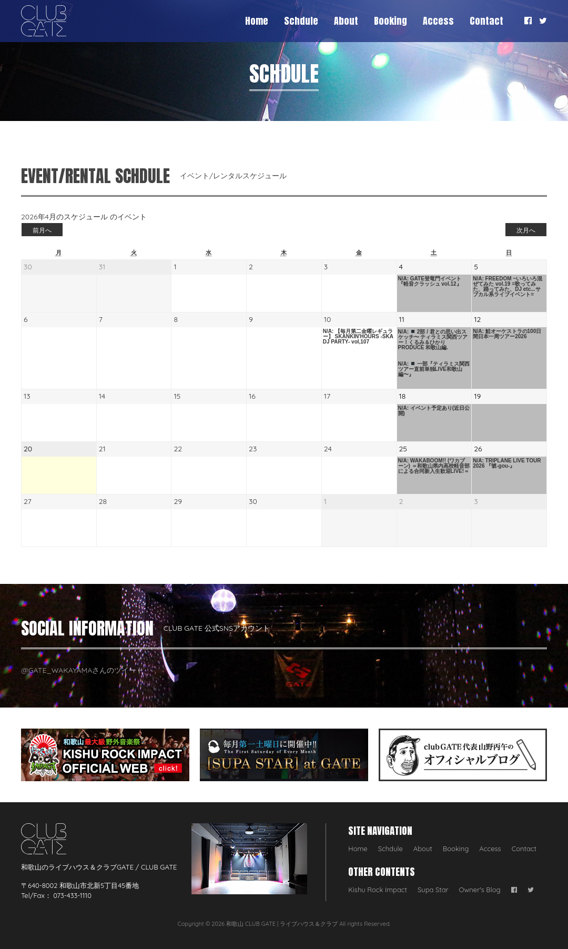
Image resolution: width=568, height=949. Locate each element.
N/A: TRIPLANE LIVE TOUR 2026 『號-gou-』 (507, 463)
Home (256, 21)
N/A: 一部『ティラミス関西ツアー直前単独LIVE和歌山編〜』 (434, 369)
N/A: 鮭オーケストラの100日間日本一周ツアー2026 (507, 334)
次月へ (525, 230)
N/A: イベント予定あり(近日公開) (434, 411)
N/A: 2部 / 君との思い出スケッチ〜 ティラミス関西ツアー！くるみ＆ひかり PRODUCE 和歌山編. (433, 339)
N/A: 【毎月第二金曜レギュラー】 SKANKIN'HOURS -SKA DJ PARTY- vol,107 (358, 337)
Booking (390, 21)
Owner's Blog (480, 889)
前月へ (42, 230)
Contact (486, 21)
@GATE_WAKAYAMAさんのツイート (82, 670)
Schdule (301, 21)
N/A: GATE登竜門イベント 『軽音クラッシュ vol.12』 (430, 281)
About (346, 21)
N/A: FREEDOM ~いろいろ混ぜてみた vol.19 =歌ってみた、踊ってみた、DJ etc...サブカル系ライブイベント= (507, 286)
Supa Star (433, 889)
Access (438, 21)
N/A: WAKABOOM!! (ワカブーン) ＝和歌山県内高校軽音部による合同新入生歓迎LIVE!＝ (434, 466)
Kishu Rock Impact (377, 889)
